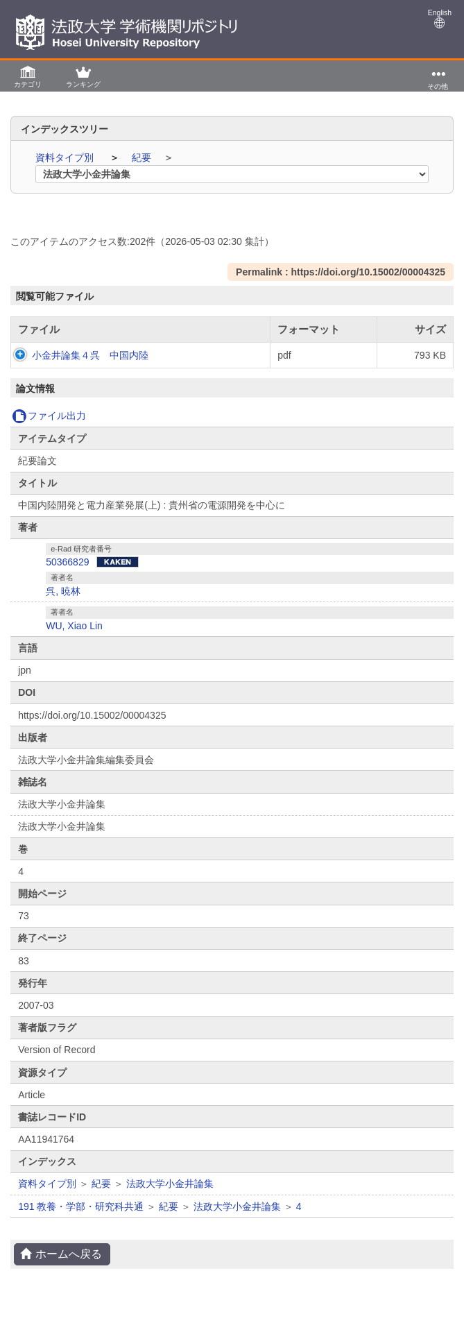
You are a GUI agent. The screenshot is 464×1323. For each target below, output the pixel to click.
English (440, 18)
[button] (27, 76)
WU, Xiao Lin (74, 639)
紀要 (143, 157)
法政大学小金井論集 (170, 1197)
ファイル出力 (49, 429)
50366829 (67, 575)
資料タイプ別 (65, 157)
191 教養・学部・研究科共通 (81, 1220)
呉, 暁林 (63, 605)
